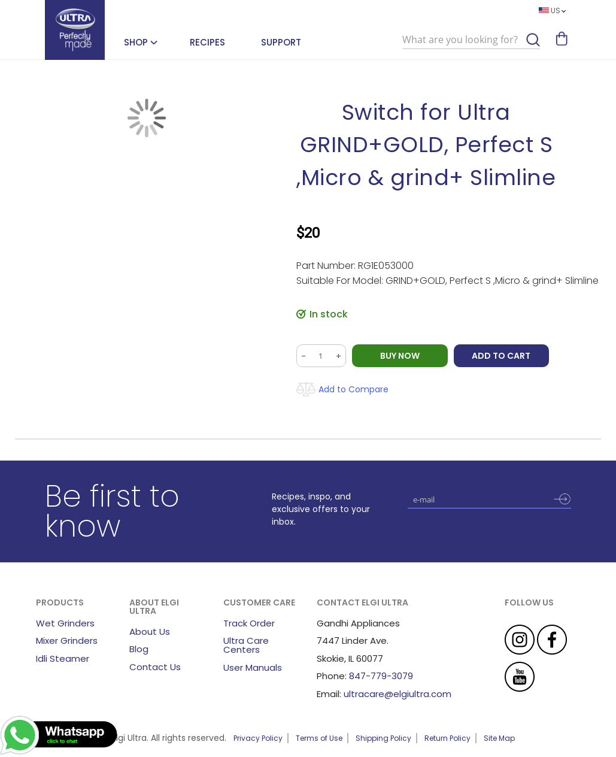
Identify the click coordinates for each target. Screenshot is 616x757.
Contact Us (155, 667)
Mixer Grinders (67, 640)
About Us (149, 631)
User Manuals (252, 667)
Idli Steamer (62, 658)
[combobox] (471, 40)
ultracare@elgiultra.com (397, 694)
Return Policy (447, 738)
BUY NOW (400, 356)
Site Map (499, 738)
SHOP (136, 42)
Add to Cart (501, 356)
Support (281, 42)
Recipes (207, 42)
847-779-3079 (381, 676)
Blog (138, 649)
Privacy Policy (258, 738)
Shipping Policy (383, 738)
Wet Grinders (65, 623)
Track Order (249, 623)
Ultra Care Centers (246, 645)
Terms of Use (319, 738)
